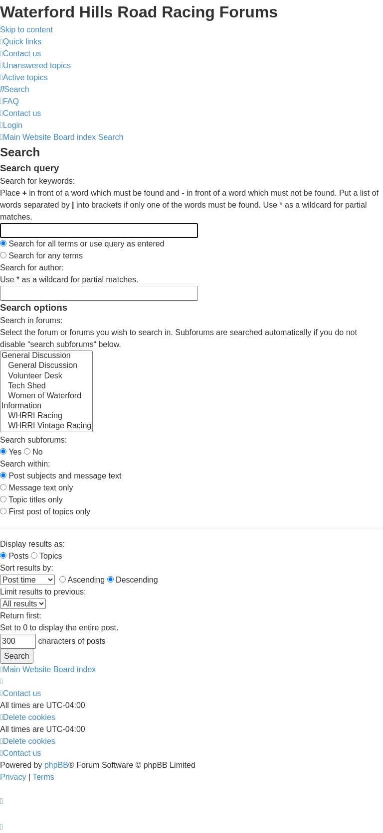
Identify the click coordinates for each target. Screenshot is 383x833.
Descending (132, 580)
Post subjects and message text (60, 476)
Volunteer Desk (46, 376)
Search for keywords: (37, 181)
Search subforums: (33, 440)
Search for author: (32, 267)
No (33, 452)
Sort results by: (26, 568)
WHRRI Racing (46, 416)
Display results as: (32, 544)
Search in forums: (31, 320)
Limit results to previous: (43, 592)
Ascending (82, 580)
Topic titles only (31, 499)
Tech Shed (46, 386)
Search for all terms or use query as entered (82, 243)
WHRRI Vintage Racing (46, 426)
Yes (10, 452)
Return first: (20, 615)
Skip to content (26, 29)
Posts (14, 556)
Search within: (25, 464)
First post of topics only (45, 511)
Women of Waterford (46, 396)
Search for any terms (41, 255)
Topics (46, 556)
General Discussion (46, 356)
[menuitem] (20, 53)
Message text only (36, 487)
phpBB (56, 765)
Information (46, 406)
